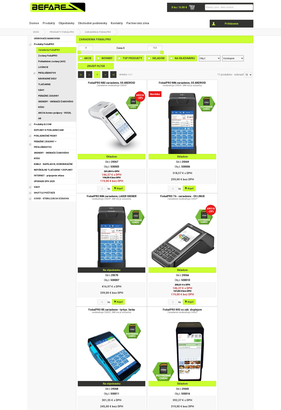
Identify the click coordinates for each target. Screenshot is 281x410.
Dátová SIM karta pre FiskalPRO (142, 257)
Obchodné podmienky (92, 23)
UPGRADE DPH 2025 (44, 181)
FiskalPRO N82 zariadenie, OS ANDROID (98, 85)
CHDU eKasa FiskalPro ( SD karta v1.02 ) (186, 260)
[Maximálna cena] (155, 47)
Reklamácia (111, 375)
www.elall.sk (246, 405)
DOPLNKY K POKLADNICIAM (49, 130)
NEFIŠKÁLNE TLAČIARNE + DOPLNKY (53, 170)
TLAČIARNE (44, 84)
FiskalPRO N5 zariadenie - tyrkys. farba (98, 172)
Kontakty (117, 23)
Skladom (158, 58)
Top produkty (132, 58)
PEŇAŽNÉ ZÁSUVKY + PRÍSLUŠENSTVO (45, 144)
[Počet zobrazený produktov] (248, 75)
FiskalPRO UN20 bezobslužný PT (186, 171)
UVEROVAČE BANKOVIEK (47, 38)
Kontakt (184, 371)
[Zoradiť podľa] (209, 58)
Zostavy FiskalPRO (47, 55)
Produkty (49, 23)
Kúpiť (105, 162)
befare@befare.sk (48, 377)
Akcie (87, 58)
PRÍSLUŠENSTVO (47, 73)
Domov (34, 23)
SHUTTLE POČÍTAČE (44, 193)
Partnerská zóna (137, 23)
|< (81, 74)
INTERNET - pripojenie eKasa (49, 175)
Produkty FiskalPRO (62, 32)
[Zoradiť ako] (233, 58)
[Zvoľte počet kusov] (89, 162)
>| (113, 74)
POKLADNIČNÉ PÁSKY (45, 136)
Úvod (36, 32)
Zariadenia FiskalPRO (98, 32)
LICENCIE (43, 67)
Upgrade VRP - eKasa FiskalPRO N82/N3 (98, 258)
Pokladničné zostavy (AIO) (51, 61)
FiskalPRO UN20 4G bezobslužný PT (231, 172)
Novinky (107, 58)
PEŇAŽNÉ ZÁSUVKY (48, 96)
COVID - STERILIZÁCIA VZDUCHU (51, 198)
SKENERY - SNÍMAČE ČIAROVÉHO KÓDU (55, 104)
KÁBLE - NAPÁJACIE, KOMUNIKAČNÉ (53, 164)
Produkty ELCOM (42, 124)
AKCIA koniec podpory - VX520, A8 (54, 116)
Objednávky (66, 23)
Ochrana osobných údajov (119, 371)
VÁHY (41, 90)
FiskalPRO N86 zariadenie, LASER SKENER (186, 85)
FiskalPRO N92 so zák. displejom (142, 171)
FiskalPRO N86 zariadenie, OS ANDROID (142, 85)
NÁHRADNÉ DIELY (47, 78)
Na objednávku (185, 58)
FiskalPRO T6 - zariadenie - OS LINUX (231, 85)
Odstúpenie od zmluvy (117, 380)
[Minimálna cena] (86, 47)
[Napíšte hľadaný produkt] (222, 7)
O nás (108, 366)
